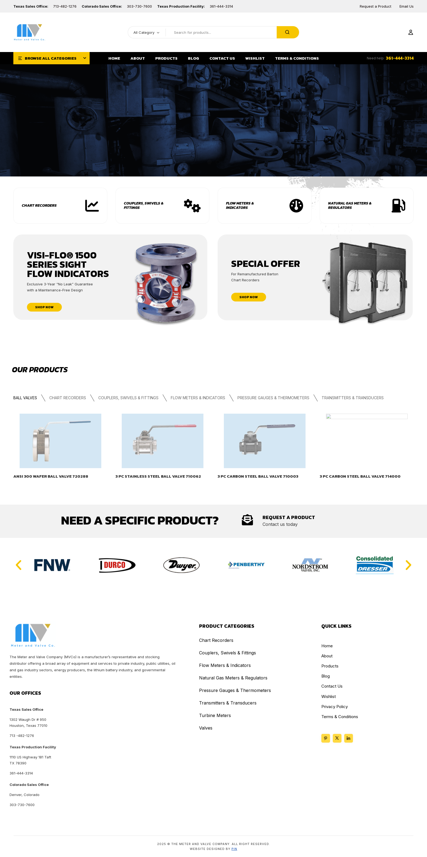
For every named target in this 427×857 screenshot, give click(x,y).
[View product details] (60, 441)
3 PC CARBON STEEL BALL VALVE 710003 (258, 476)
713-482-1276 (65, 6)
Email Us (406, 6)
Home (327, 645)
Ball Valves (25, 397)
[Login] (411, 32)
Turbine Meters (215, 715)
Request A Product (289, 517)
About (327, 655)
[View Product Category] (192, 206)
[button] (18, 565)
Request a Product (375, 6)
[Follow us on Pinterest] (325, 738)
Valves (205, 728)
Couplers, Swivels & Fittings (143, 205)
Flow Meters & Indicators (240, 205)
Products (329, 666)
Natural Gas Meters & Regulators (349, 205)
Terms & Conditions (339, 716)
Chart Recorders (39, 205)
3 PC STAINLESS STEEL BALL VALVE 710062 (158, 476)
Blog (325, 676)
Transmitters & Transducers (352, 397)
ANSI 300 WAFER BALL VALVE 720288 (50, 476)
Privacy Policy (334, 706)
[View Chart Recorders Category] (92, 206)
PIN (234, 849)
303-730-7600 (139, 6)
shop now (44, 307)
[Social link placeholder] (348, 738)
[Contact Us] (247, 519)
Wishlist (328, 696)
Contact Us (332, 686)
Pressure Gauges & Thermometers (272, 397)
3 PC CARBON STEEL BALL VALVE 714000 (360, 476)
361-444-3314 (221, 6)
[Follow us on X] (337, 738)
